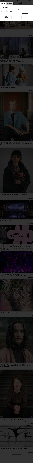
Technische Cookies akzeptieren (6, 17)
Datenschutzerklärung (25, 13)
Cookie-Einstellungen (27, 17)
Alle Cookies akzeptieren (17, 17)
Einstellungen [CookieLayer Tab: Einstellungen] (9, 3)
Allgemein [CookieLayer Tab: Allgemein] (3, 3)
